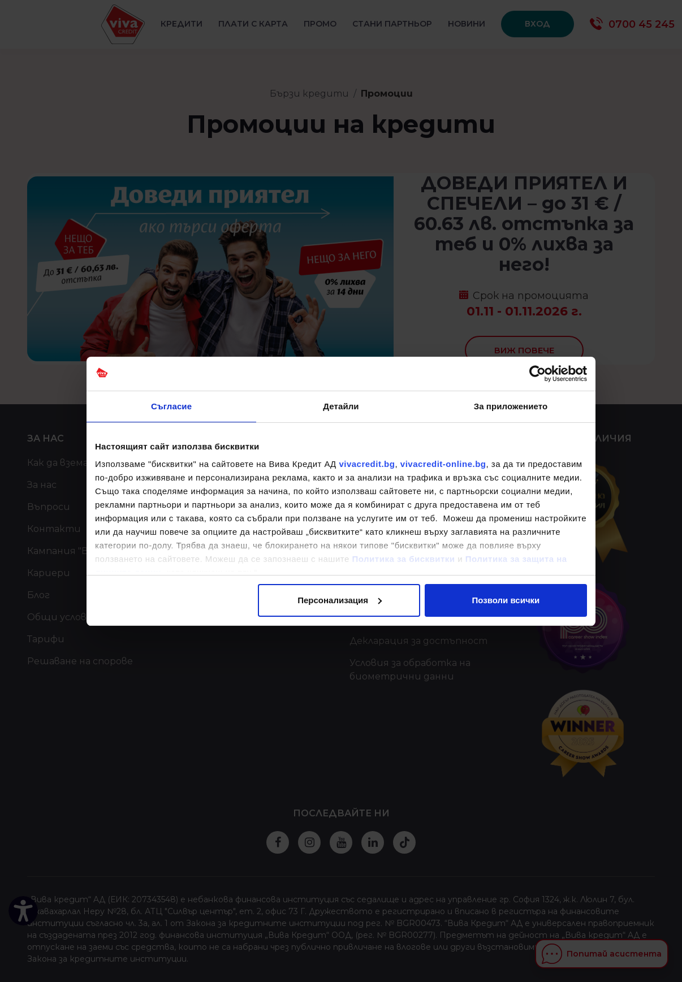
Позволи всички (506, 600)
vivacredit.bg (367, 464)
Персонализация (339, 600)
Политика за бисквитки (403, 559)
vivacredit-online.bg (443, 464)
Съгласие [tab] (171, 406)
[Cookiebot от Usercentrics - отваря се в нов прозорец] (537, 373)
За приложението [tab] (511, 406)
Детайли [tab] (341, 406)
